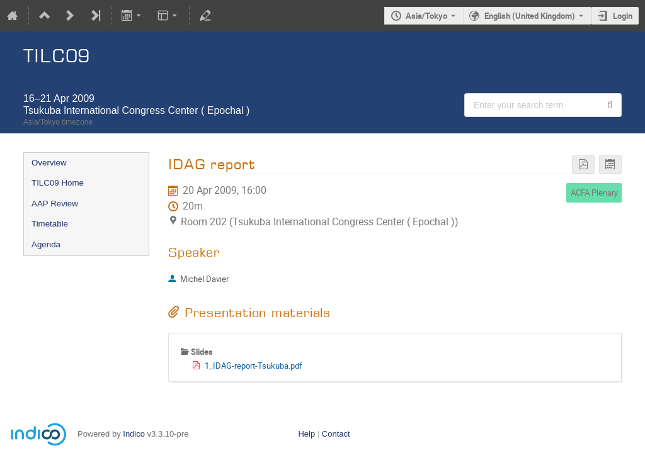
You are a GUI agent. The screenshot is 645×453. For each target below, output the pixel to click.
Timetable (49, 223)
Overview (49, 162)
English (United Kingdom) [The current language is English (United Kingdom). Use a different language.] (529, 15)
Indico (134, 434)
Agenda (45, 244)
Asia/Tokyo (426, 15)
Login (622, 15)
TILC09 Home (57, 182)
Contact (336, 434)
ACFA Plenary (594, 192)
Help (306, 434)
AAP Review (54, 203)
